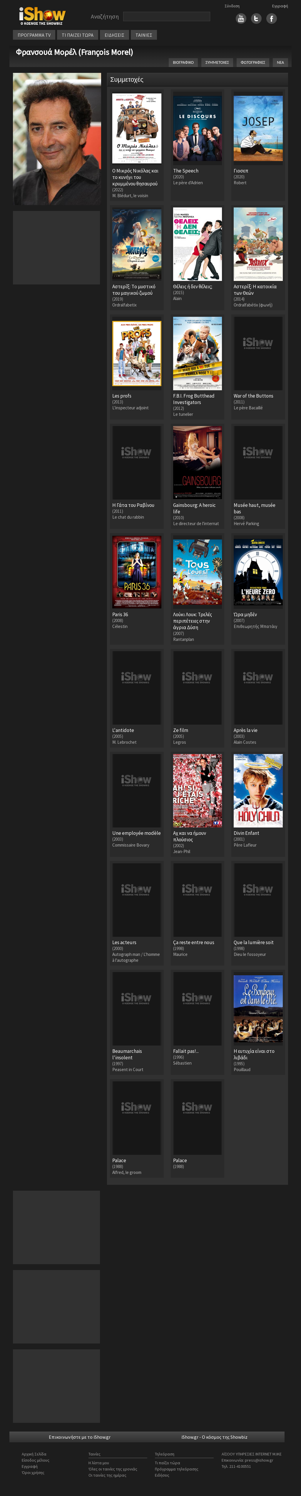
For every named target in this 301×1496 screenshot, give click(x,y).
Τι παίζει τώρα (167, 1462)
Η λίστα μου (98, 1462)
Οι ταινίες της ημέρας (107, 1475)
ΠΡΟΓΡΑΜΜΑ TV (34, 35)
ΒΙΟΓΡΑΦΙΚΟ (183, 62)
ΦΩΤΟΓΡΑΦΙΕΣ (253, 62)
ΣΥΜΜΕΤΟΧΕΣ (217, 62)
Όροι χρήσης (33, 1472)
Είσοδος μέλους (35, 1460)
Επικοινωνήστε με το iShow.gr (80, 1437)
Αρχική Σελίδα (34, 1454)
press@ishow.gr (259, 1460)
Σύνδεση (232, 6)
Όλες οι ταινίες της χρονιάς (112, 1469)
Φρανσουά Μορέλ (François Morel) (74, 52)
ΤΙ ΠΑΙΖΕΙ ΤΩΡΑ (77, 35)
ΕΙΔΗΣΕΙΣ (114, 35)
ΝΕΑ (280, 62)
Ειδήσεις (162, 1475)
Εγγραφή (280, 6)
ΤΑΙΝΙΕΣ (144, 35)
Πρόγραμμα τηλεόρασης (176, 1469)
